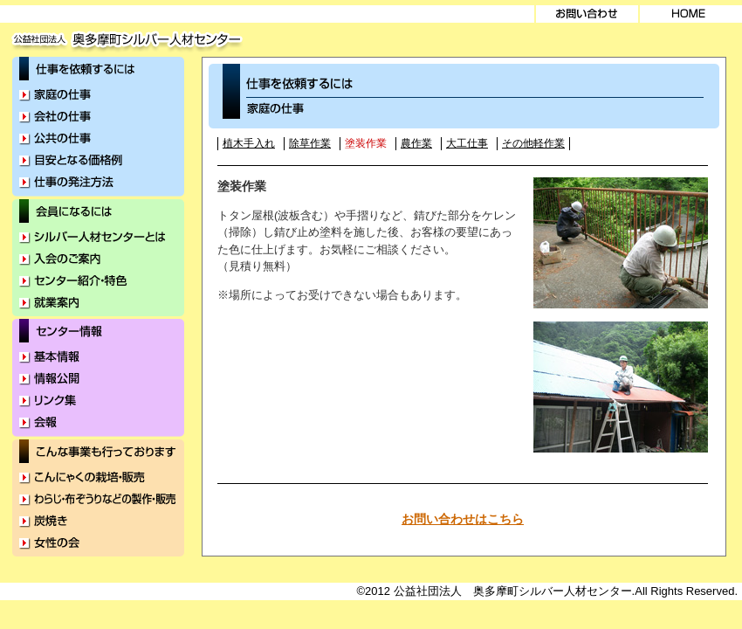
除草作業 (310, 143)
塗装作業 (366, 143)
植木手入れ (249, 143)
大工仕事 (467, 143)
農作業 (416, 143)
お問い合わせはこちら (463, 519)
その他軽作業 (533, 143)
